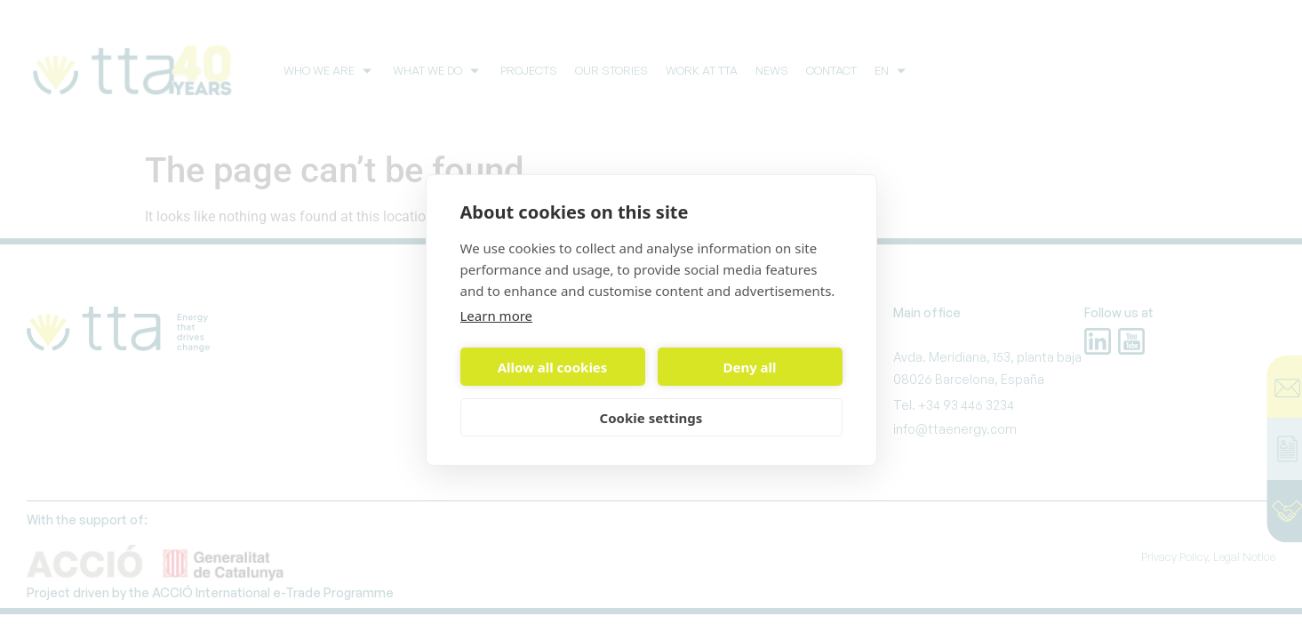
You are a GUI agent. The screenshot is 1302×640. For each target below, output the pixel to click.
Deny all (749, 367)
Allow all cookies (553, 367)
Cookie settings (651, 418)
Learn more (496, 315)
